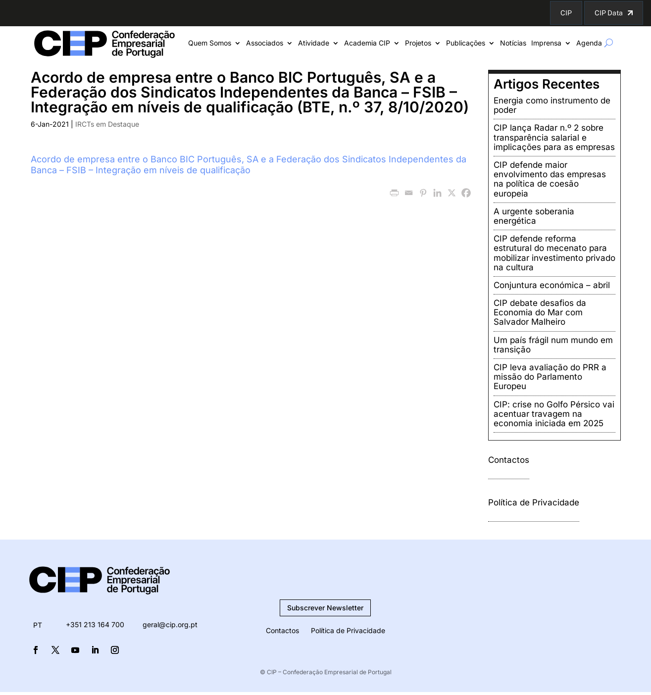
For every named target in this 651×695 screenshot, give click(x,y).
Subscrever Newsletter (325, 607)
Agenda (589, 43)
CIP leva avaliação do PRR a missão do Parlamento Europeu (550, 376)
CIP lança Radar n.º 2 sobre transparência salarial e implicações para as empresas (554, 137)
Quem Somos (209, 43)
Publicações (465, 43)
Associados (264, 43)
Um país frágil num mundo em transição (553, 344)
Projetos (418, 43)
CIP (566, 13)
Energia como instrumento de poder (552, 105)
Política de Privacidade (533, 502)
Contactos (508, 460)
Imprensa (546, 43)
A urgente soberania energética (534, 216)
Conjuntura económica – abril (552, 285)
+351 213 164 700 (95, 624)
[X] (452, 193)
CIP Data (609, 13)
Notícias (513, 43)
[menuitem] (37, 625)
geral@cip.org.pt (170, 624)
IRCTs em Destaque (107, 124)
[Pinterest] (423, 193)
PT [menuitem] (37, 625)
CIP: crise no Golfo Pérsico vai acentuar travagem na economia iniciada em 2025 (554, 413)
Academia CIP (367, 43)
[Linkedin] (437, 193)
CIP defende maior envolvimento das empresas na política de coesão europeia (550, 179)
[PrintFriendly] (394, 193)
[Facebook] (466, 193)
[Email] (408, 193)
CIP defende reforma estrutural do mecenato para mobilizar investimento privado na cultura (554, 253)
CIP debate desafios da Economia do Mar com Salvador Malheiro (540, 312)
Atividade (313, 43)
